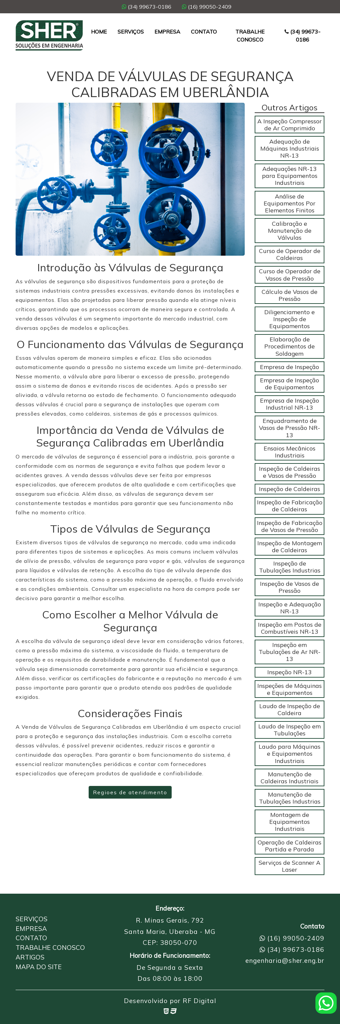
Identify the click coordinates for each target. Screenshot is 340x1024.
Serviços (131, 31)
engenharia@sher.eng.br (284, 960)
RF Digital (199, 1001)
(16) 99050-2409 (206, 6)
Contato (204, 31)
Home (99, 31)
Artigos (30, 957)
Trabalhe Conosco (250, 35)
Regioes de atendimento (130, 792)
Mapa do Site (39, 967)
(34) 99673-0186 (146, 6)
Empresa (167, 31)
